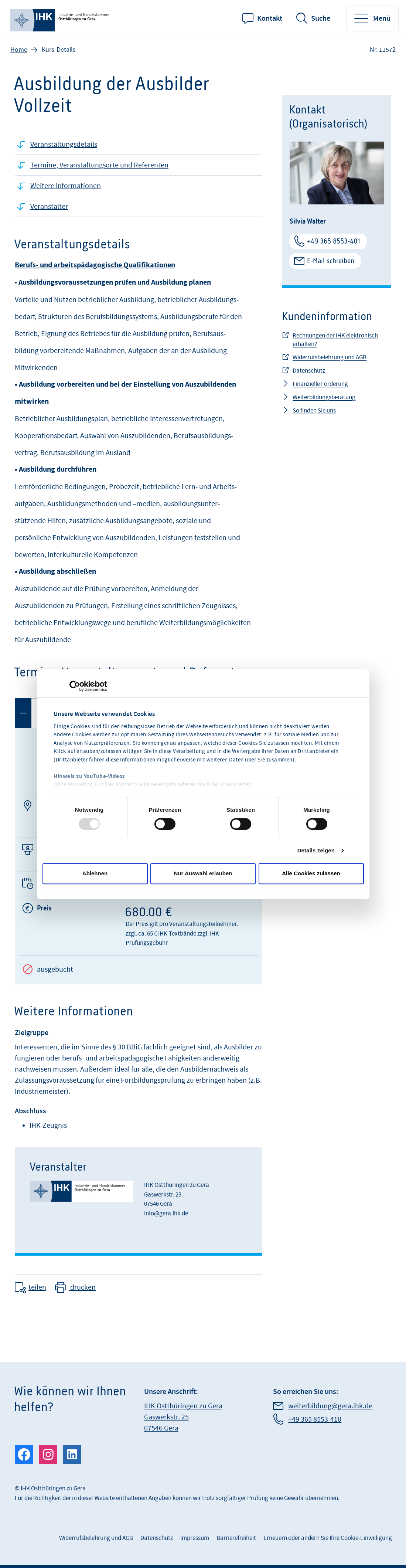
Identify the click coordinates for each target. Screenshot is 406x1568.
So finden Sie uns (314, 411)
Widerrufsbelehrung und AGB (329, 357)
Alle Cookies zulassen (311, 873)
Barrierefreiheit (236, 1538)
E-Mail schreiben (330, 261)
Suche (320, 18)
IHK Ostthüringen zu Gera (53, 1488)
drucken (82, 1287)
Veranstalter (49, 206)
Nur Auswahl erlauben (203, 873)
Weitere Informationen (65, 186)
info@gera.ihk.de (166, 1213)
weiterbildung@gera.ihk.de (330, 1406)
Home (18, 49)
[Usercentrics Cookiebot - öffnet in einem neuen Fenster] (74, 686)
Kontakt (269, 18)
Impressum (194, 1538)
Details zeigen (316, 850)
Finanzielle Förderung (320, 384)
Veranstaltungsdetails (63, 144)
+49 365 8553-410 (314, 1419)
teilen (37, 1287)
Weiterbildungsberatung (324, 397)
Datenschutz (309, 371)
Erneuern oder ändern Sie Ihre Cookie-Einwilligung (327, 1538)
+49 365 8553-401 (333, 241)
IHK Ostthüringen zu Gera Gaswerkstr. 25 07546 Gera (183, 1417)
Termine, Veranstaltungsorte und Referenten (99, 165)
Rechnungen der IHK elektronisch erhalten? (335, 340)
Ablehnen (95, 873)
